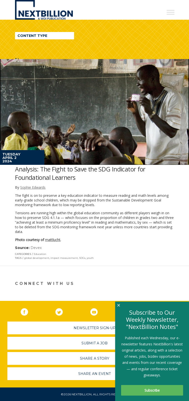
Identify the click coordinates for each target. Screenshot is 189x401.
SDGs (82, 258)
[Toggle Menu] (170, 12)
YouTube (97, 311)
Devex (36, 248)
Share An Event (94, 373)
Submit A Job (94, 343)
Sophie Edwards (33, 187)
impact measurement (64, 258)
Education (40, 254)
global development (36, 258)
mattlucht (52, 239)
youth (90, 258)
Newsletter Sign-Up (95, 328)
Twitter (62, 311)
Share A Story (94, 358)
